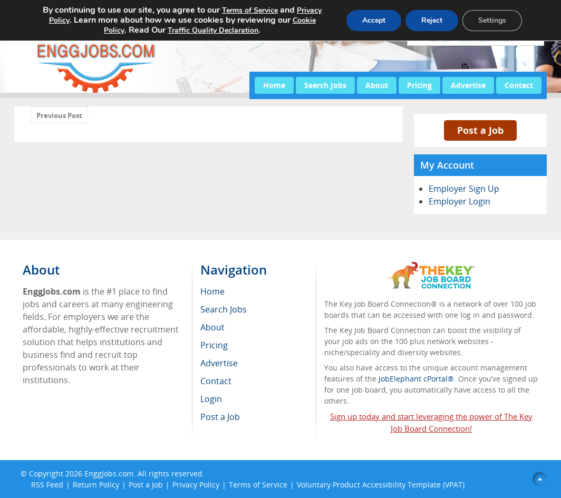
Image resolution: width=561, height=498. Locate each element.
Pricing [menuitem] (214, 345)
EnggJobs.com (108, 473)
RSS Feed (47, 485)
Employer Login (459, 201)
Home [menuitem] (212, 291)
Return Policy (96, 485)
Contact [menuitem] (215, 381)
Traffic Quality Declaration (213, 30)
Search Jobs (325, 85)
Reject (431, 20)
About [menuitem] (212, 327)
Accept (373, 20)
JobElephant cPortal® (416, 379)
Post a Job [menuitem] (220, 417)
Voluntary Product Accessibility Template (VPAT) (381, 485)
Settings (492, 20)
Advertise (468, 85)
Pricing (419, 85)
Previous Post (59, 115)
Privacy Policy (195, 485)
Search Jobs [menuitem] (223, 309)
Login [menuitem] (211, 399)
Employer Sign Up (464, 188)
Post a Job (480, 130)
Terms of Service (258, 485)
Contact (519, 85)
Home (274, 85)
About (376, 85)
